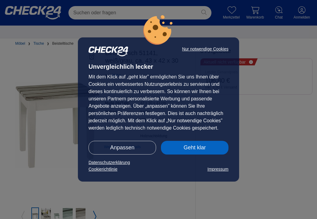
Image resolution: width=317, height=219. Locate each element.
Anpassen (122, 147)
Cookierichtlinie (103, 169)
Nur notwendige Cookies (205, 49)
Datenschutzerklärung (109, 162)
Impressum (217, 169)
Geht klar (194, 147)
